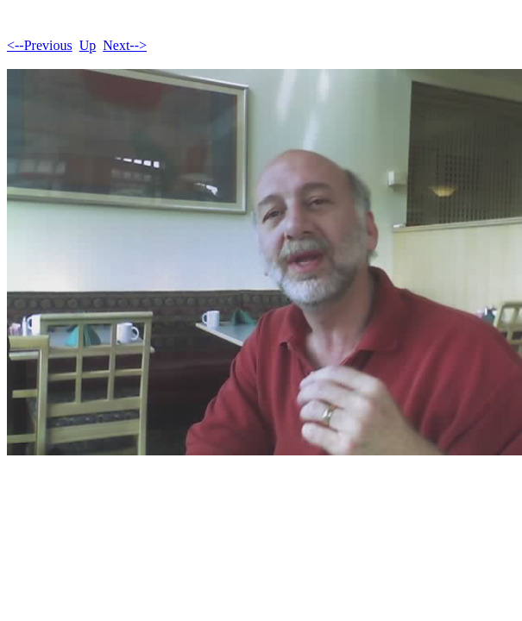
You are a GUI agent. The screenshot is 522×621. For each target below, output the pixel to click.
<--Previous (39, 45)
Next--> (125, 45)
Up (88, 45)
